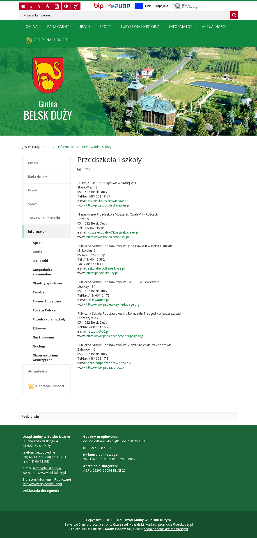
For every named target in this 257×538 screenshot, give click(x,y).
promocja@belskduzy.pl (175, 524)
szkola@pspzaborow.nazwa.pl (109, 363)
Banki (37, 252)
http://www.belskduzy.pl (49, 472)
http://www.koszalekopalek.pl (107, 237)
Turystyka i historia (141, 26)
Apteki (38, 243)
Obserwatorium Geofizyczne (45, 357)
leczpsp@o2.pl (98, 331)
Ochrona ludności (48, 40)
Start (46, 147)
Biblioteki (40, 261)
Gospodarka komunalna (42, 272)
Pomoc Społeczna (47, 301)
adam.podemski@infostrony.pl (166, 529)
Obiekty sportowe (47, 283)
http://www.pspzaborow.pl (105, 367)
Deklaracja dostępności (41, 490)
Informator (182, 26)
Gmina (33, 26)
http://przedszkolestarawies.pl (107, 205)
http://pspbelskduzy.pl (102, 273)
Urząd (85, 26)
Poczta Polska (44, 310)
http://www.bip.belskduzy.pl (42, 484)
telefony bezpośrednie (39, 452)
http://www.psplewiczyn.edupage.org (113, 304)
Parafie (38, 292)
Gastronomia (43, 337)
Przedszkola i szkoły (96, 147)
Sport (106, 26)
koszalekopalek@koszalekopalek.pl (113, 232)
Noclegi (39, 346)
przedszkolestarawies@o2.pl (108, 201)
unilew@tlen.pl (98, 300)
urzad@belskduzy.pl (47, 468)
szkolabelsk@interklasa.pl (106, 268)
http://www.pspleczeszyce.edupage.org (114, 336)
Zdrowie (39, 328)
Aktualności (214, 26)
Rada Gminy (59, 26)
